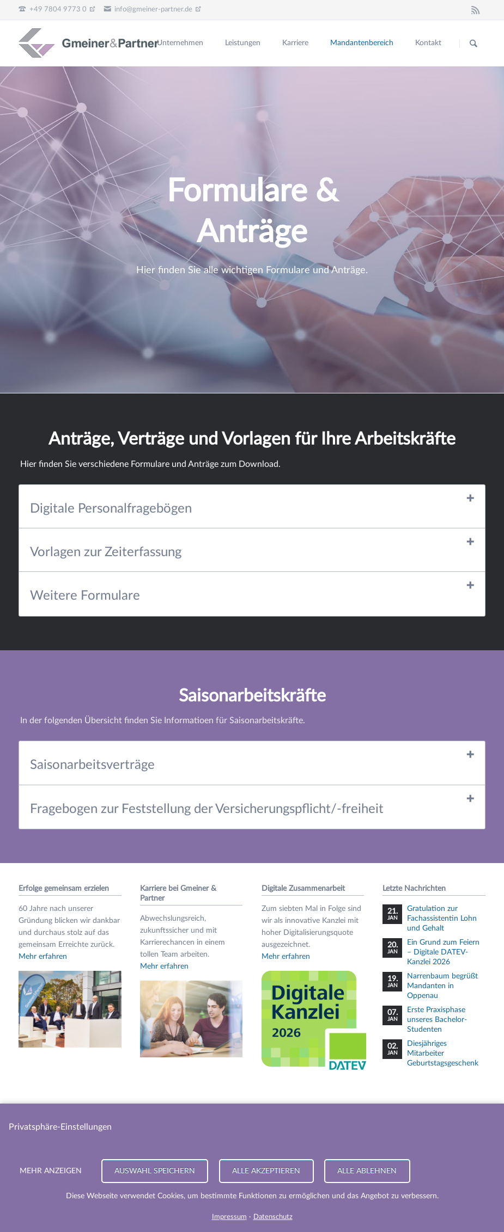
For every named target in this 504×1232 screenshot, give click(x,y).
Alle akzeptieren (267, 1171)
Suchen (473, 43)
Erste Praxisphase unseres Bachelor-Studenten (437, 1019)
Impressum (229, 1217)
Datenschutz (273, 1217)
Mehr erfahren (43, 956)
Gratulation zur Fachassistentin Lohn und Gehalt (442, 918)
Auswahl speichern (154, 1171)
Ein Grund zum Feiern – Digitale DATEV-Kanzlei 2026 (443, 952)
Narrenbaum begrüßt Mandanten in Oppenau (442, 986)
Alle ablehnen (368, 1171)
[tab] (252, 506)
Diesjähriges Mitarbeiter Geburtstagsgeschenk (442, 1053)
